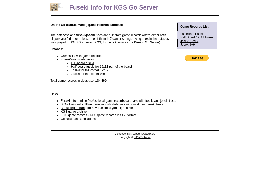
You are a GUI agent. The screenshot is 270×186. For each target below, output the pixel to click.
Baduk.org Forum (73, 108)
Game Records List (194, 26)
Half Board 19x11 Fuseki (197, 37)
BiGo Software (142, 137)
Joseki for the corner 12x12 (89, 70)
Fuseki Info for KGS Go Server (111, 7)
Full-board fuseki (82, 63)
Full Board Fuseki (192, 34)
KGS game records (74, 115)
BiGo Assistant (71, 104)
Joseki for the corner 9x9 (88, 74)
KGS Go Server (82, 42)
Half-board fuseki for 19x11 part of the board (101, 66)
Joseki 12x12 (189, 41)
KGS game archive (74, 111)
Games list (68, 56)
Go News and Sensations (78, 119)
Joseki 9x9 (187, 45)
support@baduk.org (144, 133)
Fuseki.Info (68, 101)
